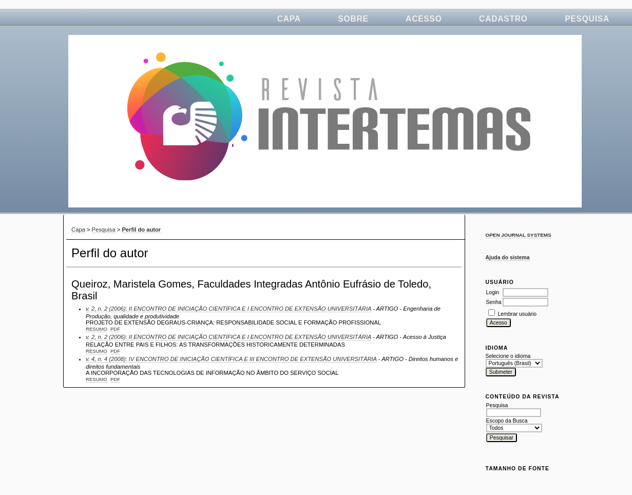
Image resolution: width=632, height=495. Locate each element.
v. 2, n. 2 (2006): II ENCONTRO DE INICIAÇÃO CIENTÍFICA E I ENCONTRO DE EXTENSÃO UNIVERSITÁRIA (228, 309)
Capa (289, 18)
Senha (494, 302)
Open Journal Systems (518, 235)
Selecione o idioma (508, 356)
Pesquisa (587, 18)
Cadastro (503, 18)
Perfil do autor (141, 229)
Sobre (353, 18)
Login (492, 292)
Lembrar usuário (517, 314)
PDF (115, 329)
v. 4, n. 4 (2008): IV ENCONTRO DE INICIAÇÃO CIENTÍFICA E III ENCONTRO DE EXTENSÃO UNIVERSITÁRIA (231, 359)
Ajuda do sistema (508, 257)
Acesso (424, 18)
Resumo (96, 329)
